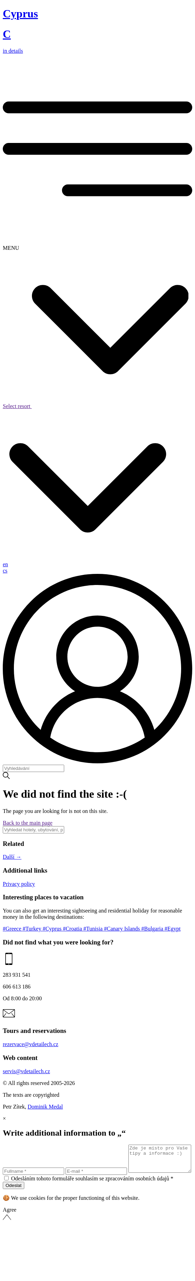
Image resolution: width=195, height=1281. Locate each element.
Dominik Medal (45, 1107)
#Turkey (33, 929)
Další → (12, 857)
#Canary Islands (123, 929)
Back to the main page (27, 823)
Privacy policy (19, 884)
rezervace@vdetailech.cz (30, 1044)
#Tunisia (93, 929)
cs (5, 571)
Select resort (95, 406)
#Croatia (73, 929)
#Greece (13, 929)
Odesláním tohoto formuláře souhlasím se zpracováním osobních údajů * (92, 1190)
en (5, 564)
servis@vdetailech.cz (26, 1071)
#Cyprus (53, 929)
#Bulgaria (152, 929)
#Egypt (172, 929)
